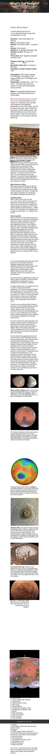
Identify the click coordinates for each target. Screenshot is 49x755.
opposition (14, 201)
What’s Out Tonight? (24, 3)
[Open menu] (24, 11)
